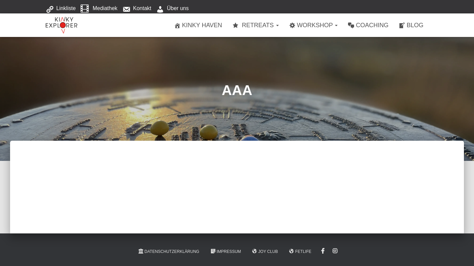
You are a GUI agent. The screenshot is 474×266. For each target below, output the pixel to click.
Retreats (255, 25)
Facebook (323, 251)
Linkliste (61, 8)
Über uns (172, 8)
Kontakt (136, 8)
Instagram (335, 251)
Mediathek (99, 9)
